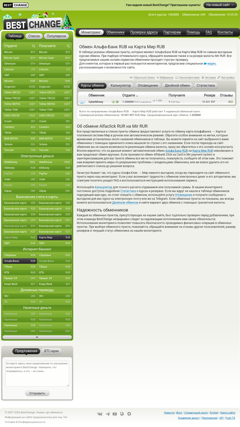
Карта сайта (227, 412)
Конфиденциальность (32, 422)
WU (20, 296)
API (221, 418)
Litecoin (20, 69)
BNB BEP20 (20, 139)
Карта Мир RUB (202, 150)
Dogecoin (20, 87)
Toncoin (20, 150)
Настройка (227, 77)
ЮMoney (20, 168)
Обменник (97, 95)
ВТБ (20, 273)
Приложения (209, 418)
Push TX (230, 418)
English (214, 412)
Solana (20, 144)
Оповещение (183, 195)
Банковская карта (20, 203)
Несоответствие (190, 77)
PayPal (20, 174)
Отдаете (130, 95)
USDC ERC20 (20, 116)
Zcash (20, 121)
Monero (20, 81)
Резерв (209, 95)
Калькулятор (103, 187)
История (210, 77)
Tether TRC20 (20, 98)
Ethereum (20, 64)
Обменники (116, 32)
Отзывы (226, 95)
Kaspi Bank (20, 284)
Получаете (177, 95)
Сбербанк (20, 255)
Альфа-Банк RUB (176, 150)
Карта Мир (20, 238)
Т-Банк (20, 267)
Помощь (193, 32)
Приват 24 (20, 278)
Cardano (20, 127)
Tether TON (20, 110)
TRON (20, 133)
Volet (20, 179)
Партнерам (172, 32)
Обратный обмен (144, 77)
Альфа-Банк (20, 261)
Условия (10, 422)
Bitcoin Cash (20, 58)
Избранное (166, 77)
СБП (20, 243)
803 (230, 101)
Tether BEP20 (20, 104)
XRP (20, 75)
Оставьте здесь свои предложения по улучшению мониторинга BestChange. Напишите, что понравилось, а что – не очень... (37, 374)
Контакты (225, 32)
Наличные (20, 314)
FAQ (209, 32)
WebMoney (20, 162)
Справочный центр (196, 412)
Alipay (20, 191)
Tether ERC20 (20, 93)
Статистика (128, 191)
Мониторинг (91, 32)
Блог (179, 412)
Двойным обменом (125, 202)
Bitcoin (20, 52)
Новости (169, 412)
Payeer (20, 185)
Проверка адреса (144, 32)
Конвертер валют (189, 418)
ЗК (20, 302)
